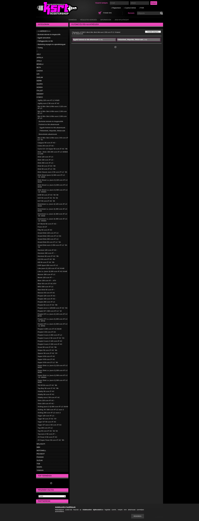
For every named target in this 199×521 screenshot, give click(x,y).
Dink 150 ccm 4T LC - (46, 160)
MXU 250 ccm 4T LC (45, 287)
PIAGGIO (40, 457)
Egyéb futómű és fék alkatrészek (52, 128)
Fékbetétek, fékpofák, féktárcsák (52, 131)
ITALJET (40, 91)
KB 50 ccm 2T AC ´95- (46, 262)
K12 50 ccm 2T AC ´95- (46, 259)
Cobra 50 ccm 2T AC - (46, 146)
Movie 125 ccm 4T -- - (46, 277)
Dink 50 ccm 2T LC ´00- (47, 169)
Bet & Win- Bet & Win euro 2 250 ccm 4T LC (100, 32)
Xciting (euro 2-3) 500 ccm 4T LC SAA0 (53, 407)
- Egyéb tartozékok (43, 38)
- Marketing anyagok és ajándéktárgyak (51, 44)
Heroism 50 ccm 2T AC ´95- (48, 256)
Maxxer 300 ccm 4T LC (46, 274)
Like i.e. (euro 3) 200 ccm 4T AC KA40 (52, 271)
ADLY (39, 54)
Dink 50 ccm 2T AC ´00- (47, 166)
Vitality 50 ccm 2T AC (46, 391)
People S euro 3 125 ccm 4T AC (50, 341)
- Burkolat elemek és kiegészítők (48, 34)
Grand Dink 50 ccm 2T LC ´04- (49, 242)
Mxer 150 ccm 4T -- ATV (47, 281)
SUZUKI (40, 460)
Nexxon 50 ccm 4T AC (46, 293)
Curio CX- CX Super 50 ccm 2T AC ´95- (53, 149)
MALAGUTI (41, 444)
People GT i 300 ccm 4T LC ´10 (50, 311)
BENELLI (40, 64)
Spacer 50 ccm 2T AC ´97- (48, 353)
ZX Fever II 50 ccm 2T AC (47, 437)
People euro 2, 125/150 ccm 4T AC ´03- (53, 308)
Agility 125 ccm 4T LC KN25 (48, 100)
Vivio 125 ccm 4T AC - (46, 400)
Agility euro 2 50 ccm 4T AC (48, 103)
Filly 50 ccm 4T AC (45, 230)
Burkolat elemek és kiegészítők (51, 121)
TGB (38, 464)
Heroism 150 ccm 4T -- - (47, 253)
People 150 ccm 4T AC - (47, 299)
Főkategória (75, 32)
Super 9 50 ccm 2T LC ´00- (48, 362)
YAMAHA (40, 470)
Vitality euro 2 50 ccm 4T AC (49, 397)
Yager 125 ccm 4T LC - (46, 416)
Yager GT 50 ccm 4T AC (47, 422)
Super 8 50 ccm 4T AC (46, 356)
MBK (38, 447)
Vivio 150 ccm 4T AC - (46, 403)
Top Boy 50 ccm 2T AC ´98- (48, 388)
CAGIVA (40, 71)
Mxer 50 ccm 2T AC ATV (47, 284)
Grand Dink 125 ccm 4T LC (48, 233)
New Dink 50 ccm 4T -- (46, 290)
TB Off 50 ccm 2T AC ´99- (47, 385)
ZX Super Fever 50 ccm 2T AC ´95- (51, 440)
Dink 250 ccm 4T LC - (46, 163)
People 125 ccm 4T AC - (47, 296)
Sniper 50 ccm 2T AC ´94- (48, 350)
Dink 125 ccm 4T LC (45, 157)
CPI (38, 74)
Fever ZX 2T (42, 227)
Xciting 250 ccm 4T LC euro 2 (49, 413)
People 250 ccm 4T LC (46, 302)
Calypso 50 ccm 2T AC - (47, 143)
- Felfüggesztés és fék (45, 41)
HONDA (40, 87)
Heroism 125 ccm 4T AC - (48, 250)
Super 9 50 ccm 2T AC (46, 359)
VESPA (39, 467)
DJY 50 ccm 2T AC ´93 (46, 201)
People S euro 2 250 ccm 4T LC (50, 335)
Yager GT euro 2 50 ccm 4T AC (50, 425)
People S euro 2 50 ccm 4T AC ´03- (51, 338)
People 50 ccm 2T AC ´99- (48, 305)
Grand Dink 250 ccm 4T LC (48, 239)
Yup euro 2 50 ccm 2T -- (47, 434)
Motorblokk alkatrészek (48, 134)
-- (37, 51)
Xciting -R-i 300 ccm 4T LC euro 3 (51, 410)
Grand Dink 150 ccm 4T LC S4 (49, 236)
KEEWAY (40, 94)
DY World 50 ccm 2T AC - (47, 224)
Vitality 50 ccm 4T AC (46, 394)
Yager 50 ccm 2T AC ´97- (47, 419)
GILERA (40, 84)
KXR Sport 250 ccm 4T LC (48, 265)
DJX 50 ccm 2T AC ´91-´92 (48, 198)
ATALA (39, 61)
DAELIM (40, 77)
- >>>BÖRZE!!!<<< (44, 31)
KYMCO (40, 97)
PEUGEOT (41, 454)
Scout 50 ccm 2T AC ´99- (47, 347)
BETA (39, 67)
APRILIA (40, 58)
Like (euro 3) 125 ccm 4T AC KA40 (51, 268)
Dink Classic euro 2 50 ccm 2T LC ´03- (52, 172)
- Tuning (40, 48)
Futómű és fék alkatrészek (49, 124)
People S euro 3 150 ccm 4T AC (50, 344)
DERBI (39, 81)
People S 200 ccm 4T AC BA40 (49, 329)
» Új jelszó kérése (130, 8)
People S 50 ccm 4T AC (47, 332)
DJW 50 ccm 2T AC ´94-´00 (48, 195)
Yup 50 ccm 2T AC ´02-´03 (48, 431)
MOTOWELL (41, 450)
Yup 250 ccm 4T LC (45, 428)
